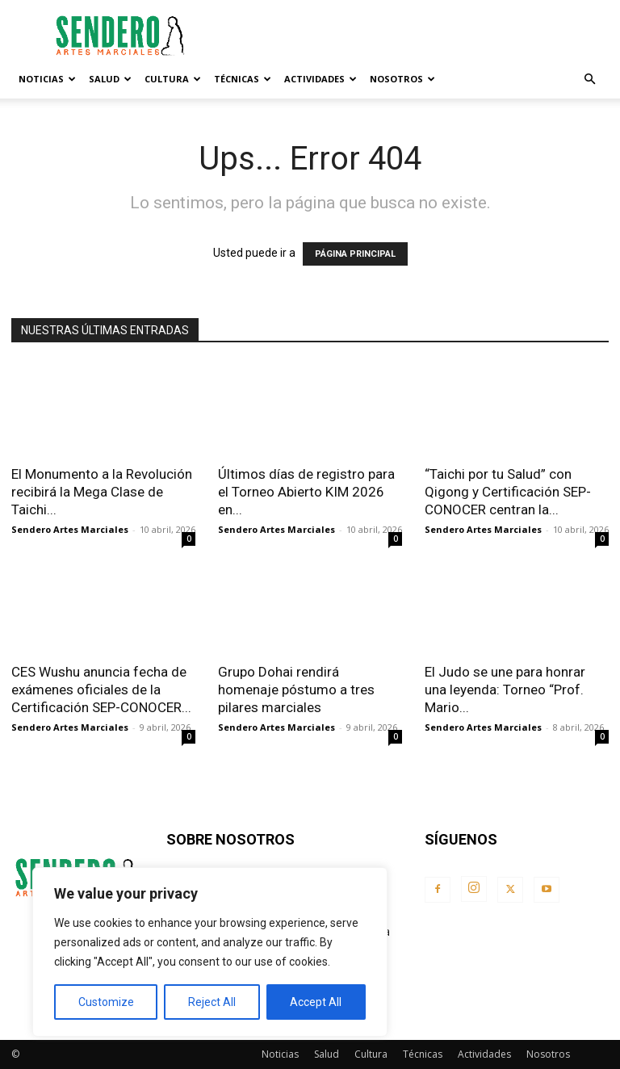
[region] (210, 952)
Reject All (212, 1002)
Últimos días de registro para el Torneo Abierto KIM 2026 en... (306, 492)
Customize (106, 1002)
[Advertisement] (419, 35)
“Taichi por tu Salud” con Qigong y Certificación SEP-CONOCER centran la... (508, 492)
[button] (589, 79)
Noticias (47, 79)
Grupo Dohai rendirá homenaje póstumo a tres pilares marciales (296, 689)
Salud (110, 79)
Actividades (320, 79)
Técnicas (242, 79)
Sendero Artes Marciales (69, 529)
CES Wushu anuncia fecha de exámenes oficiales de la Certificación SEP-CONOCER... (101, 689)
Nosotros (402, 79)
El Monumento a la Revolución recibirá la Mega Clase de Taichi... (101, 492)
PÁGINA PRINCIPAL (355, 254)
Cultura (173, 79)
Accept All (315, 1002)
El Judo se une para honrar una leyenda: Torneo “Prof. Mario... (505, 689)
